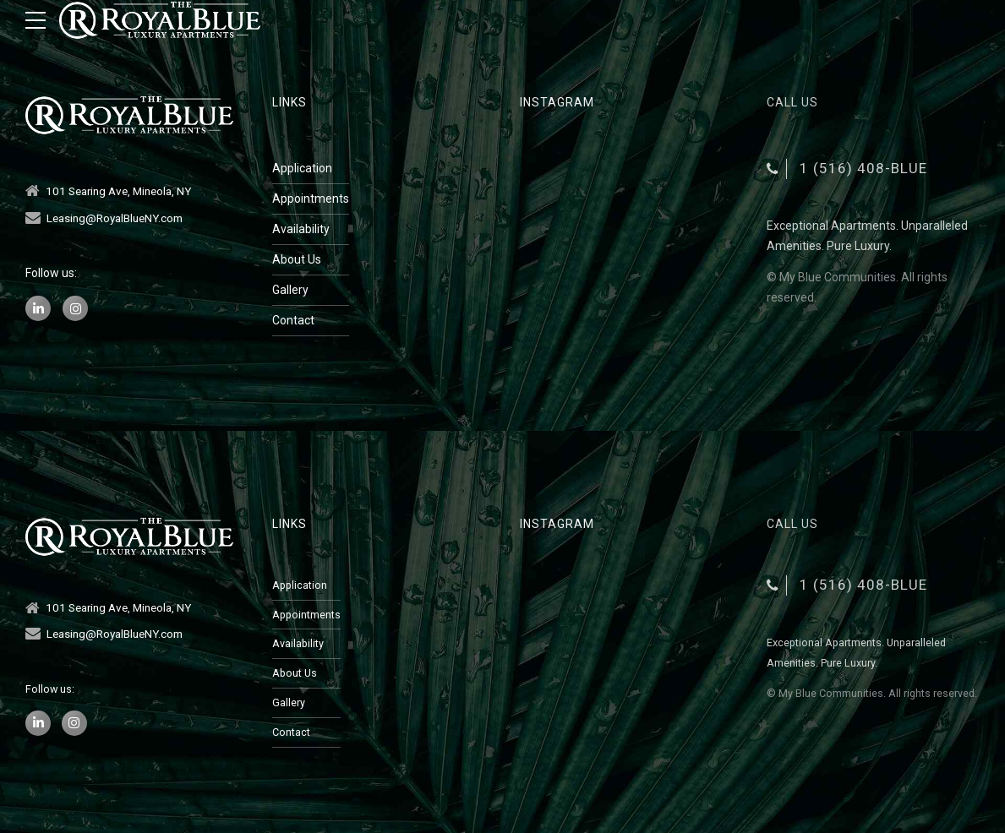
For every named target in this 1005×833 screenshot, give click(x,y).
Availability (301, 229)
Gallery (290, 290)
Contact (293, 320)
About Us (296, 259)
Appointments (310, 198)
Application (302, 168)
